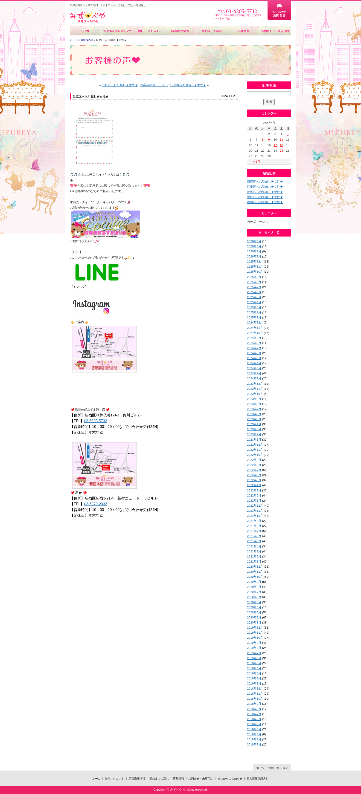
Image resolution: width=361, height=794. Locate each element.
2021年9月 (254, 521)
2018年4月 (254, 729)
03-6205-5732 (95, 421)
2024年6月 (254, 353)
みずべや (87, 17)
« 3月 (256, 161)
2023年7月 (254, 409)
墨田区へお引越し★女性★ (265, 202)
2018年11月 (255, 693)
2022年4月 (254, 485)
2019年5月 (254, 663)
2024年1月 (254, 378)
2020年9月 (254, 581)
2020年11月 (255, 571)
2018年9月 (254, 703)
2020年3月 (254, 612)
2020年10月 (255, 576)
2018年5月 (254, 724)
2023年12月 (255, 383)
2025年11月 (255, 266)
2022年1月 (254, 500)
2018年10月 (255, 698)
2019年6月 (254, 658)
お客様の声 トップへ (154, 85)
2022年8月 (254, 465)
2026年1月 (254, 256)
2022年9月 (254, 460)
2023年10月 (255, 394)
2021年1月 (254, 561)
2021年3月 (254, 551)
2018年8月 (254, 709)
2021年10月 (255, 515)
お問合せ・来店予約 (275, 30)
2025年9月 (254, 277)
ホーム (86, 30)
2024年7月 (254, 348)
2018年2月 (254, 739)
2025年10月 (255, 271)
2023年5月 (254, 419)
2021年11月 (255, 510)
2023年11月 (255, 388)
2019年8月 (254, 648)
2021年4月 (254, 546)
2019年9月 (254, 642)
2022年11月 (255, 449)
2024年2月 (254, 373)
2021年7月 (254, 531)
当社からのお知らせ (117, 30)
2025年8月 (254, 282)
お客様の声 (87, 40)
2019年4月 (254, 668)
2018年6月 (254, 719)
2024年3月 (254, 368)
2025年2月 (254, 312)
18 (281, 145)
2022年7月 (254, 470)
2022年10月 (255, 454)
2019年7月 (254, 653)
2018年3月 (254, 734)
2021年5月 (254, 541)
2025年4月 (254, 302)
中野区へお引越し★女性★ (120, 85)
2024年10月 (255, 333)
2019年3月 (254, 673)
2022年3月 (254, 490)
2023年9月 (254, 399)
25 (281, 150)
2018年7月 (254, 714)
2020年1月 (254, 622)
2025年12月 (255, 261)
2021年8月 (254, 526)
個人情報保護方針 (258, 778)
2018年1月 (254, 744)
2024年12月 (255, 322)
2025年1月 (254, 317)
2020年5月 (254, 602)
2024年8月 (254, 343)
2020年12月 (255, 566)
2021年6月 (254, 536)
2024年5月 (254, 358)
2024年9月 (254, 338)
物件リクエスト (149, 30)
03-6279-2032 (95, 504)
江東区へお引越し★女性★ (188, 85)
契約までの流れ (212, 30)
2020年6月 (254, 597)
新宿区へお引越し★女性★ (265, 181)
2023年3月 (254, 429)
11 (281, 139)
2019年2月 (254, 678)
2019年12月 (255, 627)
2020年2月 (254, 617)
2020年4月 (254, 607)
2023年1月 (254, 439)
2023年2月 (254, 434)
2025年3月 (254, 307)
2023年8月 (254, 404)
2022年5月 (254, 480)
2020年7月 (254, 592)
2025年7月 (254, 287)
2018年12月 (255, 688)
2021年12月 (255, 505)
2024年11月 (255, 327)
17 (275, 145)
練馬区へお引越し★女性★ (265, 192)
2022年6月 (254, 475)
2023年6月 (254, 414)
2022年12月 (255, 444)
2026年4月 (254, 241)
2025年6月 (254, 292)
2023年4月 (254, 424)
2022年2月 (254, 495)
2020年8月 (254, 587)
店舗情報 (243, 30)
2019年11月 (255, 632)
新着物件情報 (180, 30)
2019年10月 (255, 637)
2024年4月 (254, 363)
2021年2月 (254, 556)
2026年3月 (254, 246)
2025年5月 (254, 297)
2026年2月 (254, 251)
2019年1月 (254, 683)
